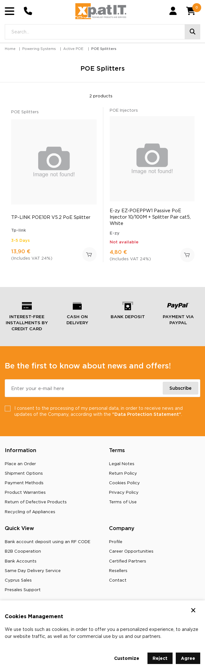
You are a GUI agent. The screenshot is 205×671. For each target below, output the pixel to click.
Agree (188, 658)
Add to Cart (89, 254)
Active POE (73, 49)
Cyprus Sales (18, 580)
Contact (117, 580)
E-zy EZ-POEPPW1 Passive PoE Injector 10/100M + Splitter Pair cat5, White (150, 217)
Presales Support (23, 589)
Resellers (118, 570)
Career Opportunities (131, 551)
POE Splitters (103, 49)
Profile (115, 541)
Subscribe (180, 388)
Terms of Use (123, 502)
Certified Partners (127, 561)
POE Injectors (124, 110)
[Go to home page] (100, 11)
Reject (160, 658)
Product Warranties (25, 492)
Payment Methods (24, 482)
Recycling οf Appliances (30, 511)
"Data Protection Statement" (146, 414)
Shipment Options (24, 473)
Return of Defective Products (36, 502)
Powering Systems (39, 49)
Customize (126, 658)
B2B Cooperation (23, 551)
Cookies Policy (124, 482)
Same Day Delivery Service (33, 570)
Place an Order (20, 463)
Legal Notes (121, 463)
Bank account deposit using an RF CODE (47, 541)
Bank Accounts (21, 561)
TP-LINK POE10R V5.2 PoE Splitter (50, 217)
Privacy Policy (124, 492)
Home (10, 49)
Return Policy (123, 473)
